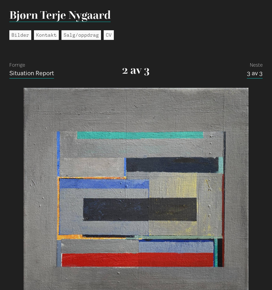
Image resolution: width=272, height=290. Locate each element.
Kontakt (46, 35)
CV (109, 35)
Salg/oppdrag (81, 35)
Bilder (20, 35)
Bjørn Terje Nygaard (60, 15)
